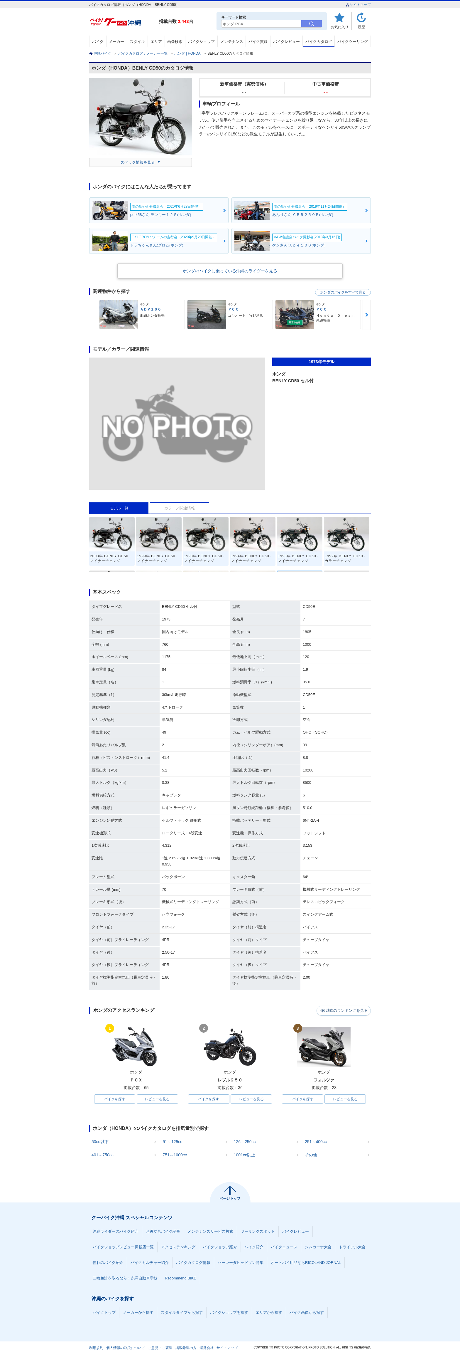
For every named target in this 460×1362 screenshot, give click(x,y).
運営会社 (206, 1348)
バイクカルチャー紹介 (150, 1263)
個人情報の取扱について (125, 1348)
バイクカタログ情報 (193, 1263)
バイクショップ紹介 (220, 1247)
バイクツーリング (352, 41)
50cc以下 (100, 1142)
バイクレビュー (286, 41)
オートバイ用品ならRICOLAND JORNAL (306, 1263)
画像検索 (174, 41)
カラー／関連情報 (179, 508)
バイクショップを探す (229, 1313)
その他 (311, 1155)
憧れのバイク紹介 (108, 1263)
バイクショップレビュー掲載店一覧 (123, 1247)
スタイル (137, 41)
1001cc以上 (244, 1155)
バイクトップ (104, 1313)
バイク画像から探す (307, 1313)
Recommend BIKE (180, 1279)
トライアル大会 (352, 1247)
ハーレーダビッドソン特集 (240, 1263)
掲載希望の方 (186, 1348)
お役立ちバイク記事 (163, 1232)
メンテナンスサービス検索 (210, 1232)
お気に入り (340, 27)
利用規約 (96, 1348)
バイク (98, 41)
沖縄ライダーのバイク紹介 (115, 1232)
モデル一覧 (118, 508)
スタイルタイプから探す (182, 1313)
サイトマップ (358, 5)
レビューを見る (157, 1099)
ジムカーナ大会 (318, 1247)
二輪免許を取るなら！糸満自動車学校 (125, 1279)
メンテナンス (231, 41)
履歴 (361, 27)
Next (367, 315)
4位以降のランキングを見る (344, 1011)
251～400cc (316, 1142)
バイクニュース (284, 1247)
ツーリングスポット (258, 1232)
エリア (156, 41)
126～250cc (245, 1142)
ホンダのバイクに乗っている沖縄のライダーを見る (230, 271)
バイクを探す (114, 1099)
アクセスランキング (178, 1247)
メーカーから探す (138, 1313)
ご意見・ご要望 (160, 1348)
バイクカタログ (318, 41)
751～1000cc (175, 1155)
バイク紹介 (253, 1247)
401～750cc (103, 1155)
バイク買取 (258, 41)
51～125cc (172, 1142)
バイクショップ (201, 41)
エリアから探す (269, 1313)
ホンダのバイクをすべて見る (343, 292)
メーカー (116, 41)
